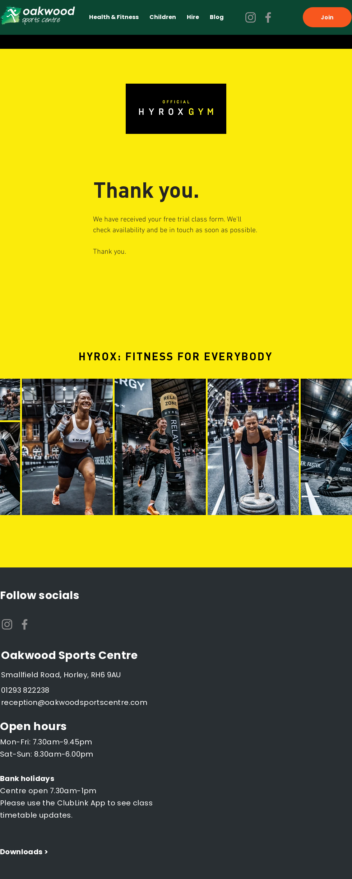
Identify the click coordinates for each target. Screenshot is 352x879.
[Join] (327, 17)
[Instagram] (251, 17)
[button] (114, 17)
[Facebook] (268, 17)
